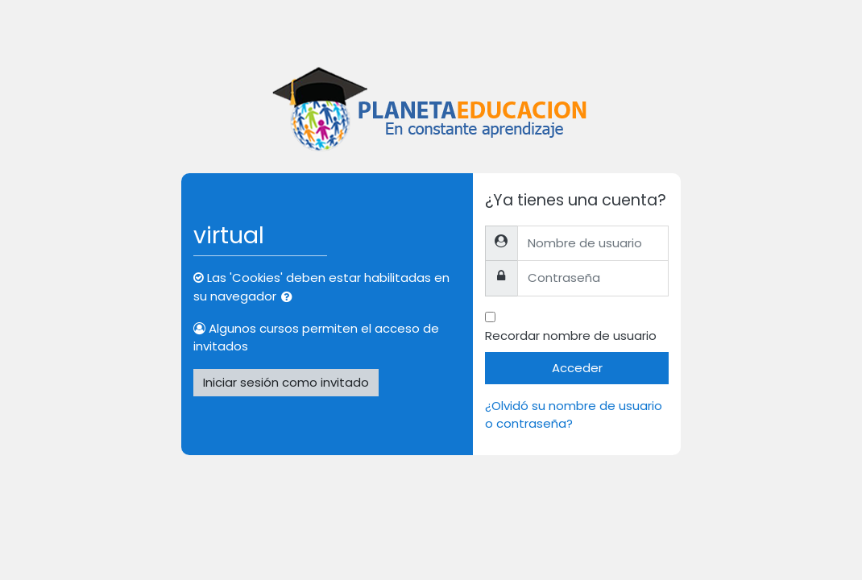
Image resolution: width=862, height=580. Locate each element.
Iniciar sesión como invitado (286, 382)
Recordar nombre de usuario (571, 335)
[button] (290, 297)
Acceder (577, 367)
